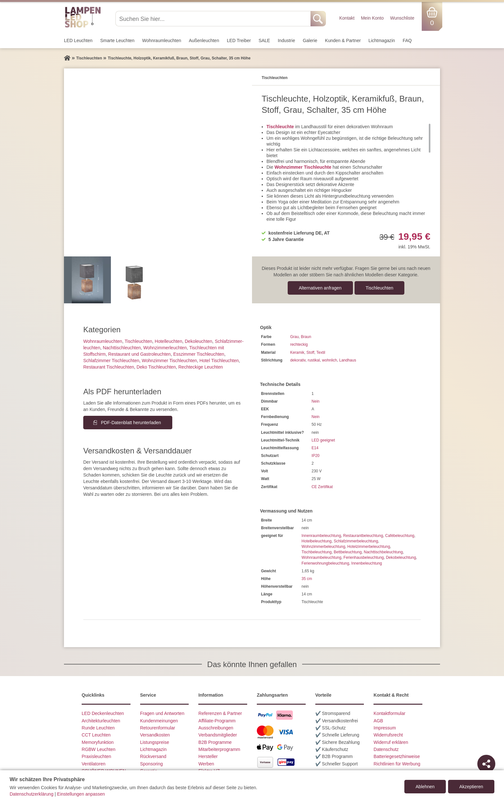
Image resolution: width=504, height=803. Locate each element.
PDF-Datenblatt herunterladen (131, 422)
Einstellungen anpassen (81, 794)
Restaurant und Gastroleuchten (139, 354)
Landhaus (347, 360)
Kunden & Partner (343, 40)
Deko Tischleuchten (156, 367)
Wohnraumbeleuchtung (321, 557)
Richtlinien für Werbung (397, 763)
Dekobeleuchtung (401, 557)
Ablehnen (425, 786)
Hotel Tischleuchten (219, 360)
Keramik (297, 352)
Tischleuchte (280, 126)
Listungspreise (154, 742)
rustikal (314, 360)
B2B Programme (214, 742)
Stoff (310, 352)
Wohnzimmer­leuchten (165, 347)
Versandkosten (155, 734)
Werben (206, 763)
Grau (294, 337)
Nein (315, 401)
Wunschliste (402, 18)
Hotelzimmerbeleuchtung (368, 546)
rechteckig (299, 344)
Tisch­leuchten (379, 287)
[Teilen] (486, 763)
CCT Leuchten (96, 734)
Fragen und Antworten (162, 713)
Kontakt (346, 18)
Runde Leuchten (98, 727)
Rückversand (153, 756)
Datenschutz (386, 749)
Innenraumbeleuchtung (321, 535)
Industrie (286, 40)
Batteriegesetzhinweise (397, 756)
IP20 (315, 455)
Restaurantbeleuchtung (363, 535)
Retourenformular (157, 727)
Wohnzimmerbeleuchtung (323, 546)
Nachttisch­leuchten (122, 347)
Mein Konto (372, 18)
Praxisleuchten (96, 756)
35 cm (307, 578)
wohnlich (329, 360)
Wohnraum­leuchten (161, 40)
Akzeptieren (471, 786)
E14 (314, 448)
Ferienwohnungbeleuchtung (325, 563)
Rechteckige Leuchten (200, 367)
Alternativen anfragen (320, 287)
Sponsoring (151, 763)
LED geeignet (323, 440)
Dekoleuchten (198, 341)
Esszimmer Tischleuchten (198, 354)
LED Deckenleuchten (103, 713)
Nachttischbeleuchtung (383, 552)
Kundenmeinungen (159, 720)
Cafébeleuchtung (399, 535)
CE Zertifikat (322, 487)
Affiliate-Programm (217, 720)
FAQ (407, 40)
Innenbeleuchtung (366, 563)
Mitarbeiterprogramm (219, 749)
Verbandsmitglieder (217, 734)
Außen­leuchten (204, 40)
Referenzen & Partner (220, 713)
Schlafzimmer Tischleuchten (111, 360)
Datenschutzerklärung (31, 794)
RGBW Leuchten (98, 749)
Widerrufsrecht (388, 734)
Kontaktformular (389, 713)
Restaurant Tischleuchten (108, 367)
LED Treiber (239, 40)
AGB (378, 720)
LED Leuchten (78, 40)
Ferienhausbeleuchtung (364, 557)
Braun (306, 337)
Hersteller (208, 756)
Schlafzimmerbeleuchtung (356, 541)
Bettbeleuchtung (348, 552)
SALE (264, 40)
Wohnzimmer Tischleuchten (169, 360)
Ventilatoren (93, 763)
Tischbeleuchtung (317, 552)
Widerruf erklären (391, 742)
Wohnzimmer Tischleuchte (302, 167)
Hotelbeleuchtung (316, 541)
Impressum (385, 727)
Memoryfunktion (98, 742)
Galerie (310, 40)
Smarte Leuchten (117, 40)
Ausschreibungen (215, 727)
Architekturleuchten (101, 720)
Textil (320, 352)
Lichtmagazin (381, 40)
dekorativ (298, 360)
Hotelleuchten (168, 341)
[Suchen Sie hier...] (213, 18)
